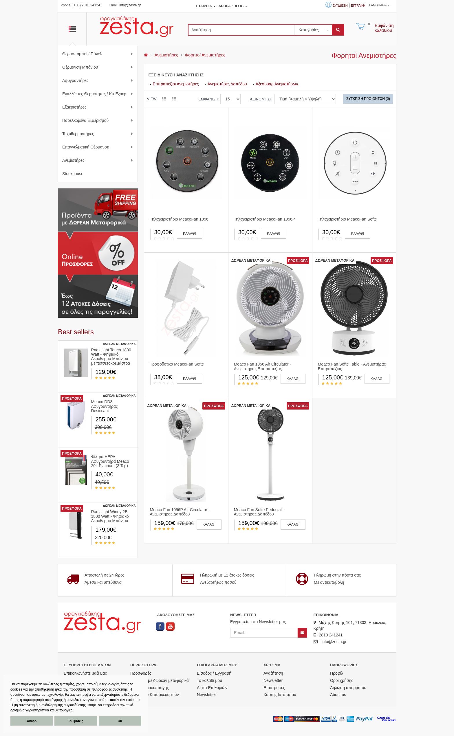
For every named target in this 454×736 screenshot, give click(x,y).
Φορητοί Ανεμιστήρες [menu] (205, 54)
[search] (241, 30)
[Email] (264, 633)
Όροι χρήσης (341, 680)
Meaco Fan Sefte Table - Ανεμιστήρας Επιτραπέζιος (352, 366)
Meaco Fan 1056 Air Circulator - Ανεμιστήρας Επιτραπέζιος (262, 366)
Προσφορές (140, 673)
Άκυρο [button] (31, 721)
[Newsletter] (302, 633)
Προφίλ (336, 673)
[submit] (338, 30)
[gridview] (174, 99)
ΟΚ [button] (120, 721)
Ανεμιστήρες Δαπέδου (227, 84)
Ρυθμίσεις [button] (76, 721)
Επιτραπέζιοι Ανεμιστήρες (176, 84)
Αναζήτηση (273, 673)
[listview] (164, 99)
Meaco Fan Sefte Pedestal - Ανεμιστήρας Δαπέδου (259, 511)
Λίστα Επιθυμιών (212, 687)
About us (338, 694)
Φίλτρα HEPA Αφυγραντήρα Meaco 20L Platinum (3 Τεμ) (110, 461)
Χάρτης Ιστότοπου (279, 694)
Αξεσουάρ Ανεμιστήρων (277, 84)
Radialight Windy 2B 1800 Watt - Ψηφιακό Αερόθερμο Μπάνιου (110, 516)
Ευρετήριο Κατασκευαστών (154, 694)
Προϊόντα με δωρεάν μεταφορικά (159, 680)
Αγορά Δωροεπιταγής (149, 687)
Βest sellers (76, 332)
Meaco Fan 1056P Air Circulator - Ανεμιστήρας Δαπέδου (180, 511)
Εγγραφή (358, 5)
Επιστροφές (274, 687)
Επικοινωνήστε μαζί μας (85, 673)
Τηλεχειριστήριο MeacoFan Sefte (347, 219)
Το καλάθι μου (209, 680)
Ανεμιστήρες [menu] (166, 54)
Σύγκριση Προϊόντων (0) (368, 99)
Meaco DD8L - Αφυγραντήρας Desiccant (104, 406)
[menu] (146, 54)
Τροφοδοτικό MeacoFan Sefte (177, 364)
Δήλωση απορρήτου (348, 687)
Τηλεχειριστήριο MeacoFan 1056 (179, 219)
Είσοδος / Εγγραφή (214, 673)
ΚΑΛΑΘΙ (189, 234)
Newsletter (206, 694)
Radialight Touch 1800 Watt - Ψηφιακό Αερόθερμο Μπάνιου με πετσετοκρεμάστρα (111, 357)
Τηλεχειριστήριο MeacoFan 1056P (264, 219)
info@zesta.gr (130, 5)
